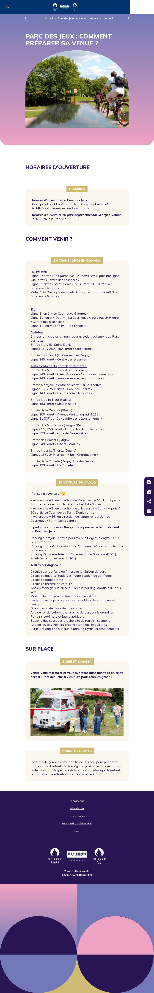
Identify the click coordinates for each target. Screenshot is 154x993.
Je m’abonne (77, 800)
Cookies (77, 831)
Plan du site (77, 808)
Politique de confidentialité (77, 823)
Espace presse (77, 815)
